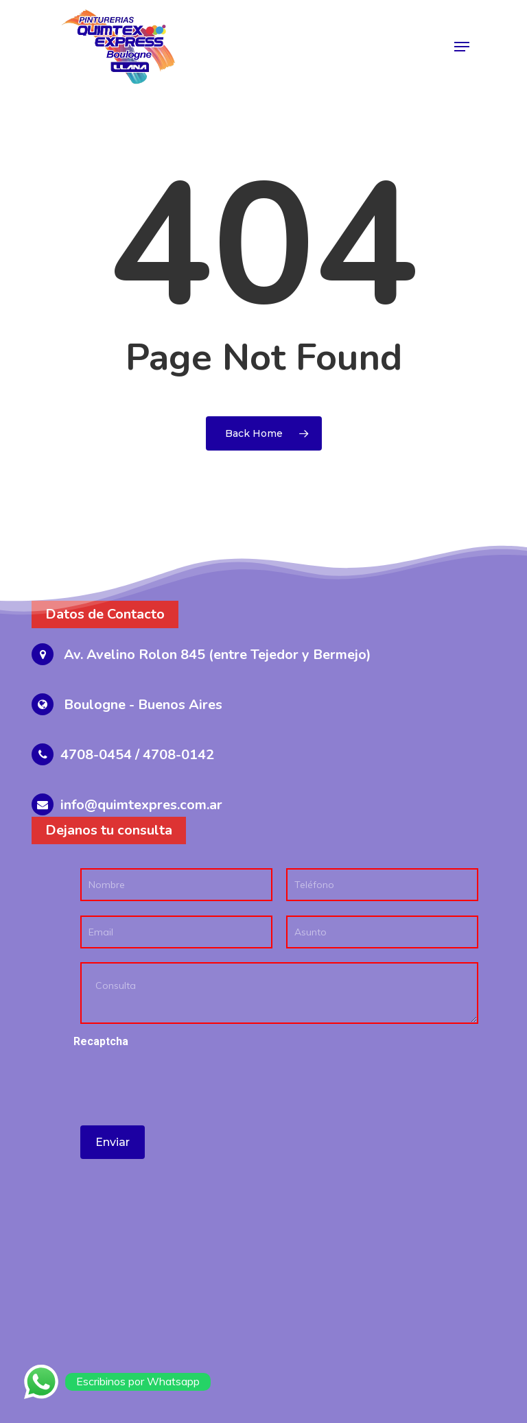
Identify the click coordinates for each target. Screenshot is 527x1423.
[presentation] (167, 1111)
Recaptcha (100, 1041)
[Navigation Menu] (461, 46)
